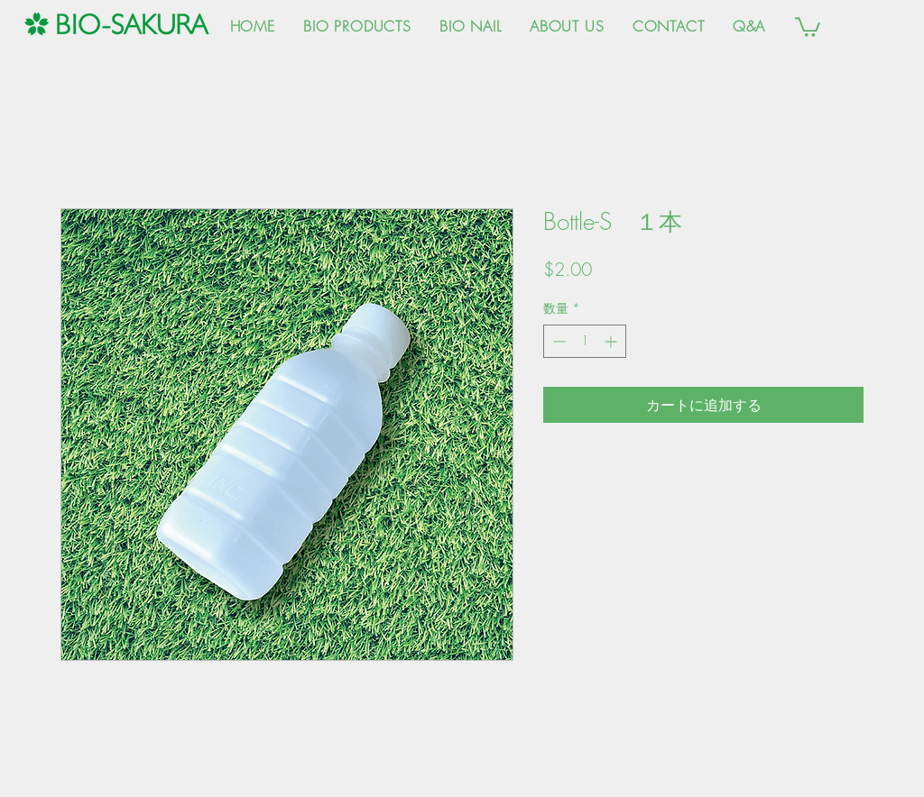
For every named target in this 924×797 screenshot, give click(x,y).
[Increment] (612, 341)
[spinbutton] (584, 341)
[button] (807, 26)
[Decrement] (557, 341)
